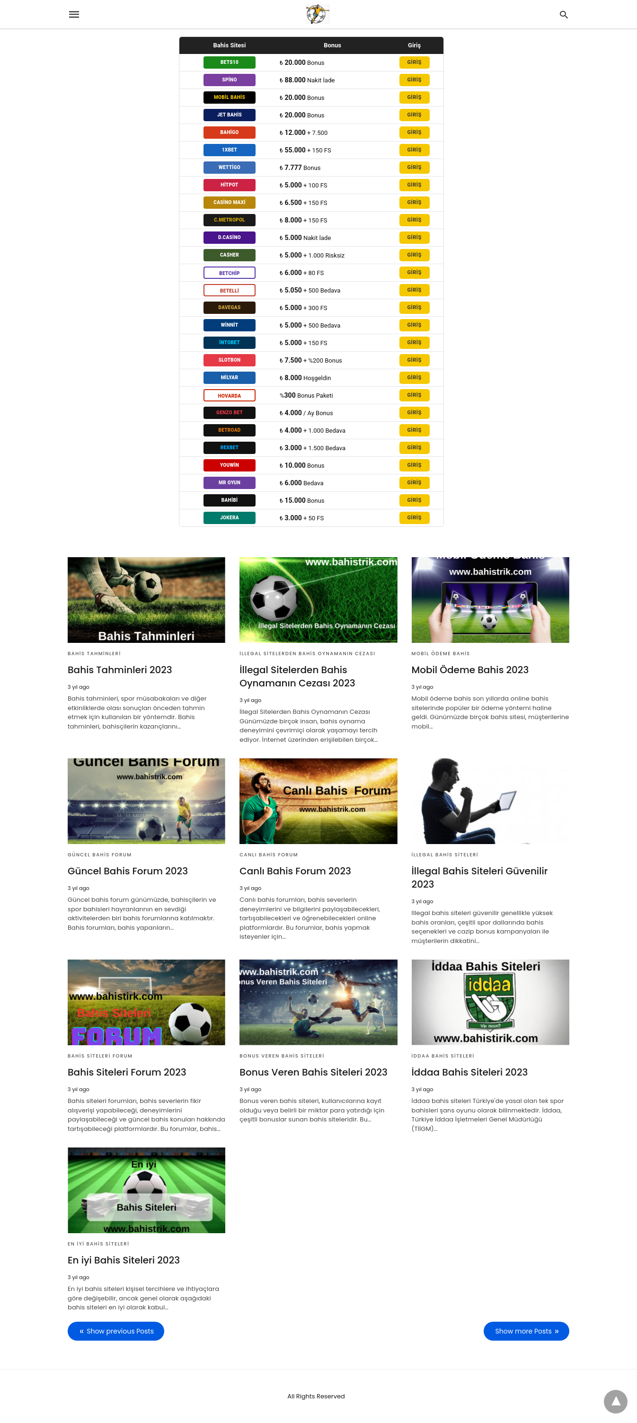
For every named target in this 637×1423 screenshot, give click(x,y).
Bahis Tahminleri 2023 (120, 669)
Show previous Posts (120, 1331)
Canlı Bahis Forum (268, 854)
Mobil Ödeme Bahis (441, 653)
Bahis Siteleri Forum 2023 (127, 1072)
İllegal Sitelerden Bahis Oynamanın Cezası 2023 (297, 676)
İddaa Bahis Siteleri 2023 (470, 1072)
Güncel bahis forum (100, 854)
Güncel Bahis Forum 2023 (128, 871)
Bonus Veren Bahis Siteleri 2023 (313, 1072)
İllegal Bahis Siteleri (445, 854)
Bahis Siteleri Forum (100, 1055)
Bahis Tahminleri (94, 653)
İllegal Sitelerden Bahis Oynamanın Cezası (307, 653)
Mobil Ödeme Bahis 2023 (470, 669)
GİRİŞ (414, 62)
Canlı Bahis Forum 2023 (295, 871)
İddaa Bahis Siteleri (443, 1055)
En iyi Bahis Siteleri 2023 (124, 1260)
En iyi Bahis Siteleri (98, 1243)
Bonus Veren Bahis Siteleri (281, 1055)
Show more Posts (523, 1331)
